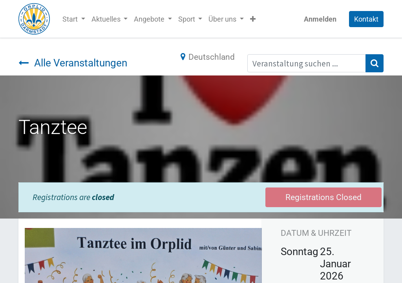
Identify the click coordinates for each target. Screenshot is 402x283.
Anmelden (320, 19)
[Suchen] (374, 63)
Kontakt (366, 19)
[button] (253, 19)
